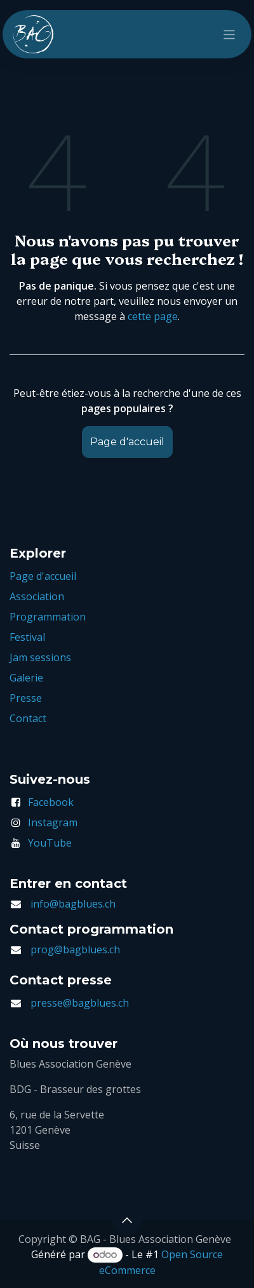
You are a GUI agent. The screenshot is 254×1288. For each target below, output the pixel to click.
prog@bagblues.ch (75, 949)
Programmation (48, 617)
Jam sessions (40, 657)
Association (37, 596)
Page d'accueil (127, 442)
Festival (27, 637)
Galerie (26, 678)
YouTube (50, 843)
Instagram (52, 822)
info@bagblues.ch (73, 904)
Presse (26, 698)
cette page (153, 316)
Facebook (51, 802)
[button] (127, 1220)
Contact (28, 718)
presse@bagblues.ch (79, 1003)
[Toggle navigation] (229, 34)
